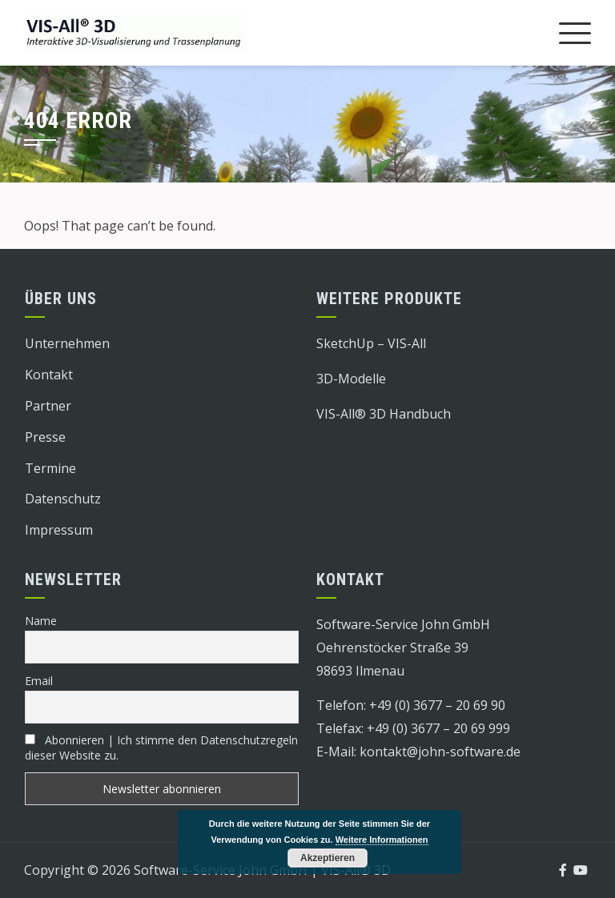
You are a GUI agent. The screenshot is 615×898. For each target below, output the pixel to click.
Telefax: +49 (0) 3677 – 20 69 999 (413, 728)
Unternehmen (67, 343)
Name (41, 620)
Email (39, 680)
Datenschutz (63, 498)
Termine (50, 468)
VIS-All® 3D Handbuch (383, 414)
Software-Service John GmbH (403, 624)
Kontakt (49, 374)
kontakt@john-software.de (440, 751)
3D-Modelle (351, 378)
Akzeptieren (327, 858)
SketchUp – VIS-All (371, 343)
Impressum (59, 530)
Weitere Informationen (382, 839)
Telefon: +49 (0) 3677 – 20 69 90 (410, 705)
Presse (45, 437)
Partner (48, 406)
